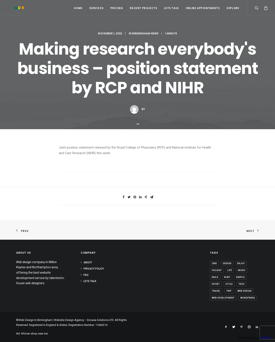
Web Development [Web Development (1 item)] (223, 297)
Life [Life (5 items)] (229, 270)
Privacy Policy (93, 268)
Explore (233, 8)
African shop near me (34, 333)
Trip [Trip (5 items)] (229, 291)
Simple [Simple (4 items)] (240, 277)
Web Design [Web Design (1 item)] (244, 291)
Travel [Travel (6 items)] (216, 291)
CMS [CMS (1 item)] (214, 263)
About (87, 262)
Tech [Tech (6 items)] (241, 284)
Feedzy (265, 338)
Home (78, 8)
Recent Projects (143, 8)
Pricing (116, 8)
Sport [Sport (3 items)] (216, 284)
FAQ (85, 274)
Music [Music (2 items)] (241, 270)
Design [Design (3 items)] (227, 263)
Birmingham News (145, 33)
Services (96, 8)
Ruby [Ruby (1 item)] (227, 277)
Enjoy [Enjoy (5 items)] (241, 263)
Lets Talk (171, 8)
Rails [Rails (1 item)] (215, 277)
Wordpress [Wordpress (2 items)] (247, 297)
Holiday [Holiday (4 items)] (217, 270)
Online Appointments (203, 8)
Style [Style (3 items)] (229, 284)
